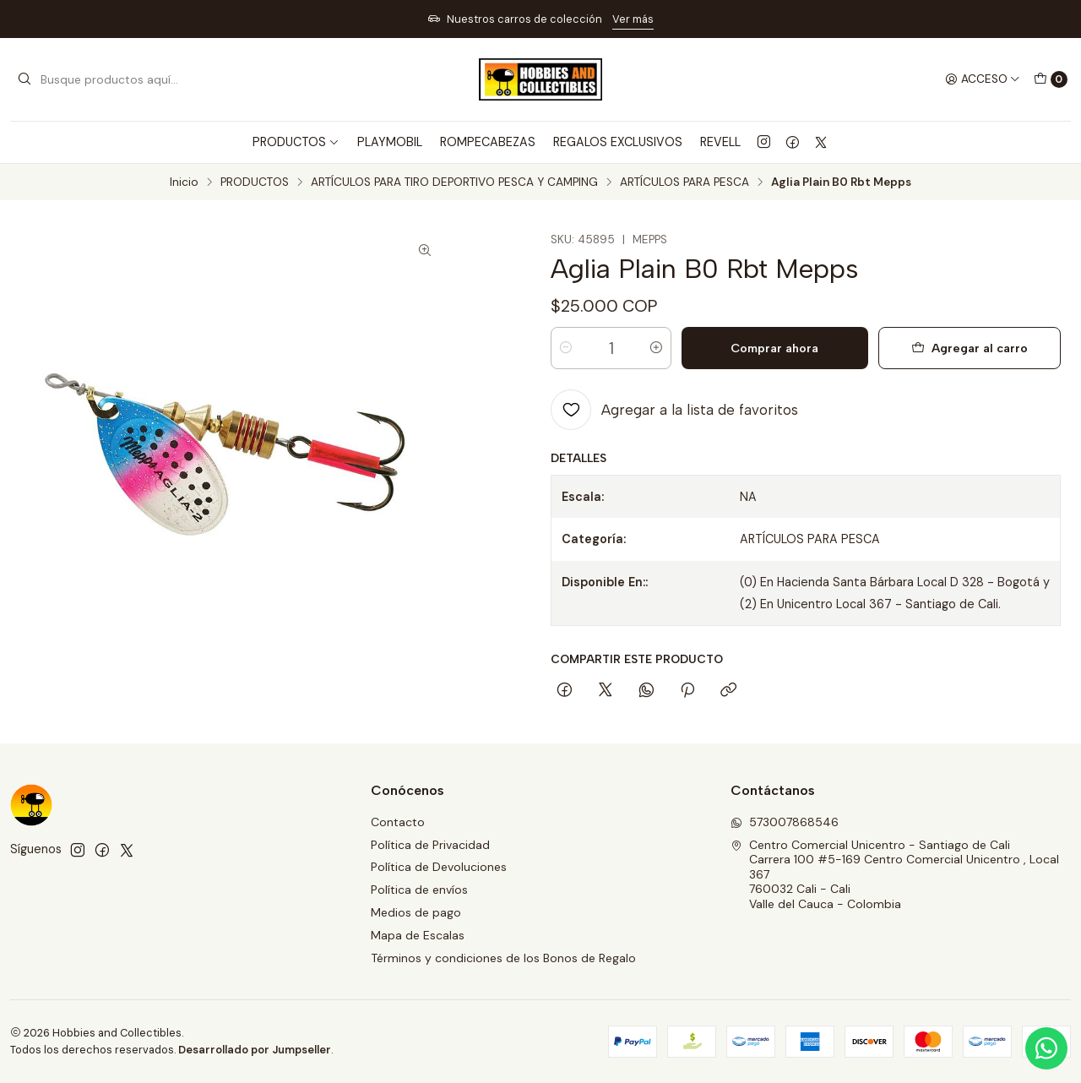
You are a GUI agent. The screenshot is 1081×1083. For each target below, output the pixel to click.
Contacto (398, 822)
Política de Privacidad (430, 844)
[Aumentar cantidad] (656, 348)
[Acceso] (982, 79)
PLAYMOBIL (389, 142)
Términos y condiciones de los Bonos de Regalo (503, 958)
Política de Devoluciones (439, 866)
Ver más (633, 19)
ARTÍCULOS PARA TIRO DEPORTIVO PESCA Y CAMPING (454, 182)
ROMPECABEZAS (487, 142)
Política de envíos (419, 889)
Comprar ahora (774, 348)
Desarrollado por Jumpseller (254, 1049)
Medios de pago (416, 912)
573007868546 (785, 822)
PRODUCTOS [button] (296, 142)
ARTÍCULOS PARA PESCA (684, 182)
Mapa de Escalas (417, 935)
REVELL (720, 142)
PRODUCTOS (254, 182)
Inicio (184, 182)
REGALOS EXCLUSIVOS (617, 142)
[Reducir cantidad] (565, 348)
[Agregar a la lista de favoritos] (674, 409)
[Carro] (1050, 79)
